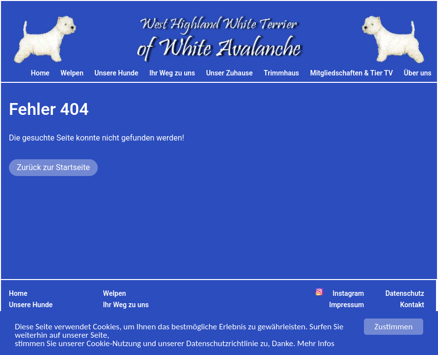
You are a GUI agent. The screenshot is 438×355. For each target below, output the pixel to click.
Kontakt (412, 305)
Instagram (348, 293)
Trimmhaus (281, 73)
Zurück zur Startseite (53, 167)
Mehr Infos (315, 344)
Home (40, 73)
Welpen (72, 73)
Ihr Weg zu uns (172, 73)
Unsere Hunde (116, 73)
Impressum (346, 305)
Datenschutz (404, 293)
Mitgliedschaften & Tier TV (351, 73)
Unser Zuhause (229, 73)
